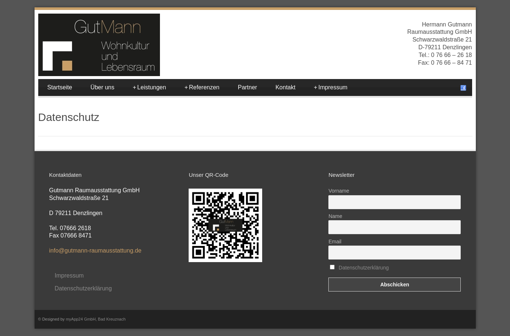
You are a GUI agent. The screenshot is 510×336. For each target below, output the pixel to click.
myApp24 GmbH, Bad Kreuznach (96, 319)
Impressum (330, 87)
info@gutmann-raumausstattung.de (95, 250)
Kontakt (285, 87)
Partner (247, 87)
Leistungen (149, 87)
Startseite (59, 87)
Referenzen (202, 87)
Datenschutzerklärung (83, 288)
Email (334, 241)
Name (335, 216)
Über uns (102, 87)
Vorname (338, 191)
